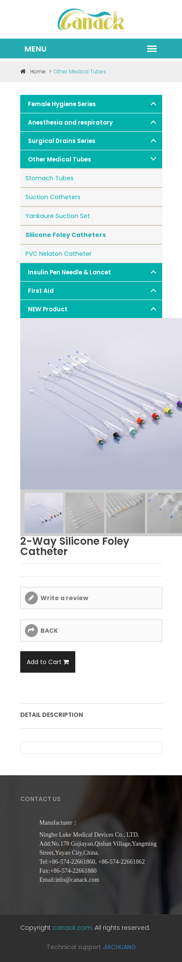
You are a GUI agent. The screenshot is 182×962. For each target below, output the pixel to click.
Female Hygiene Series (62, 104)
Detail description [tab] (51, 714)
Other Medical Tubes (59, 159)
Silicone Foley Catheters (65, 235)
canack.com (72, 927)
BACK (49, 630)
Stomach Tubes (49, 178)
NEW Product (48, 309)
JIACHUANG (119, 947)
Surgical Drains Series (62, 141)
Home (33, 71)
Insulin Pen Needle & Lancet (69, 272)
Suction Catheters (52, 197)
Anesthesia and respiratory (70, 122)
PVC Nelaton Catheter (58, 253)
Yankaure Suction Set (57, 216)
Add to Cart (48, 662)
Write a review (64, 598)
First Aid (41, 291)
